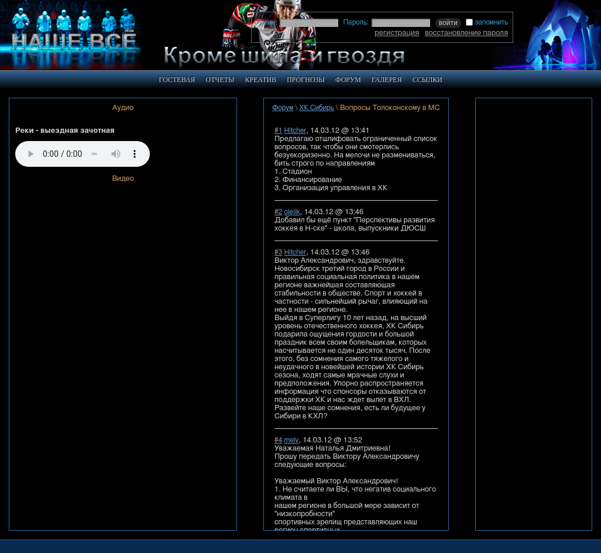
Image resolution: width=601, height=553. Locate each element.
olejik (292, 211)
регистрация (397, 33)
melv (291, 440)
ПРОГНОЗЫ (306, 79)
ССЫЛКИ (427, 79)
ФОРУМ (348, 79)
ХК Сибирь (317, 107)
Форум (282, 107)
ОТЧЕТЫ (219, 79)
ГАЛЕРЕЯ (387, 79)
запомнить (487, 22)
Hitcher (295, 130)
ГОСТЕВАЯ (177, 79)
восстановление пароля (466, 33)
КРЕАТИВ (260, 79)
